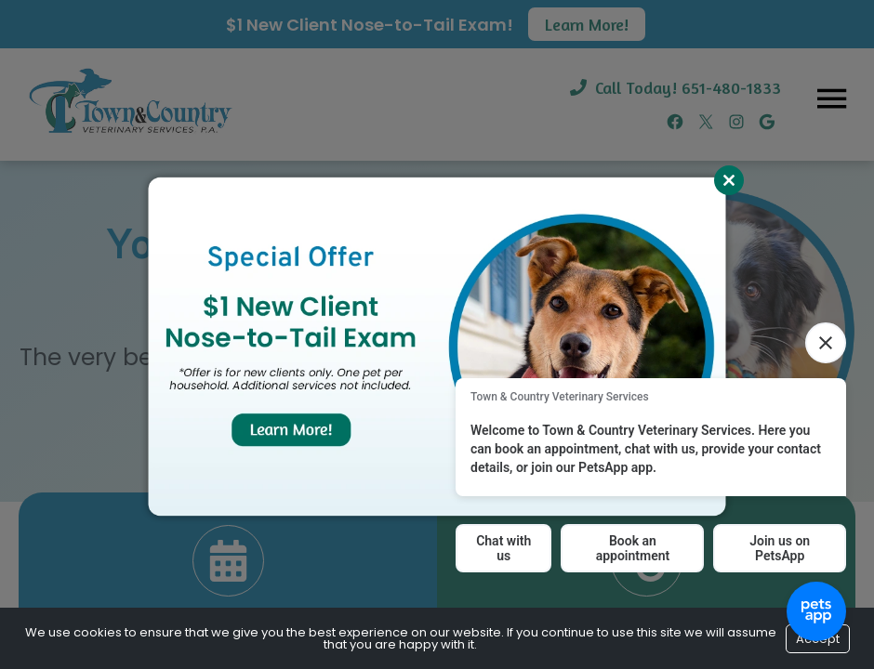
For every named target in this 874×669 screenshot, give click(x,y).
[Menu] (831, 97)
